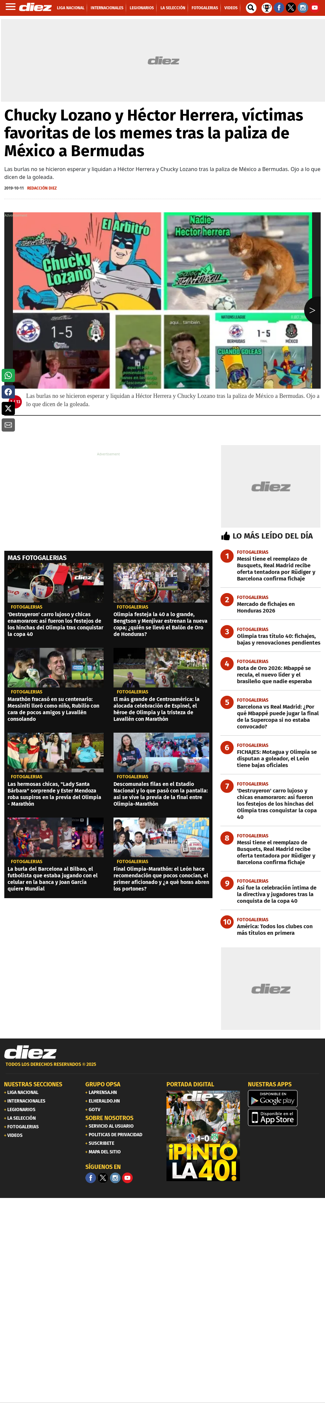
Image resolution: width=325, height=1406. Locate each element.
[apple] (284, 1117)
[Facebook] (90, 1178)
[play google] (284, 1098)
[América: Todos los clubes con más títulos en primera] (270, 929)
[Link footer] (30, 1052)
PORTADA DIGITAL (190, 1084)
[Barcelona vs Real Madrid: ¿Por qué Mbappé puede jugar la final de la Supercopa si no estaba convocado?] (270, 717)
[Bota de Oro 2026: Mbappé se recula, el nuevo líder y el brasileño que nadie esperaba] (270, 675)
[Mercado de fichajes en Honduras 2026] (270, 607)
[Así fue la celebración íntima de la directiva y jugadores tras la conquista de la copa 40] (270, 894)
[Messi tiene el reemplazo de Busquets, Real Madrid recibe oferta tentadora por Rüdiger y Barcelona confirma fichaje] (270, 569)
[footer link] (162, 1068)
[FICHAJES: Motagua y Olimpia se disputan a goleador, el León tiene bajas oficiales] (270, 759)
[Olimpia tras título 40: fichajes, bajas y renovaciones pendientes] (270, 639)
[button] (8, 375)
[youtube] (127, 1178)
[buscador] (251, 8)
